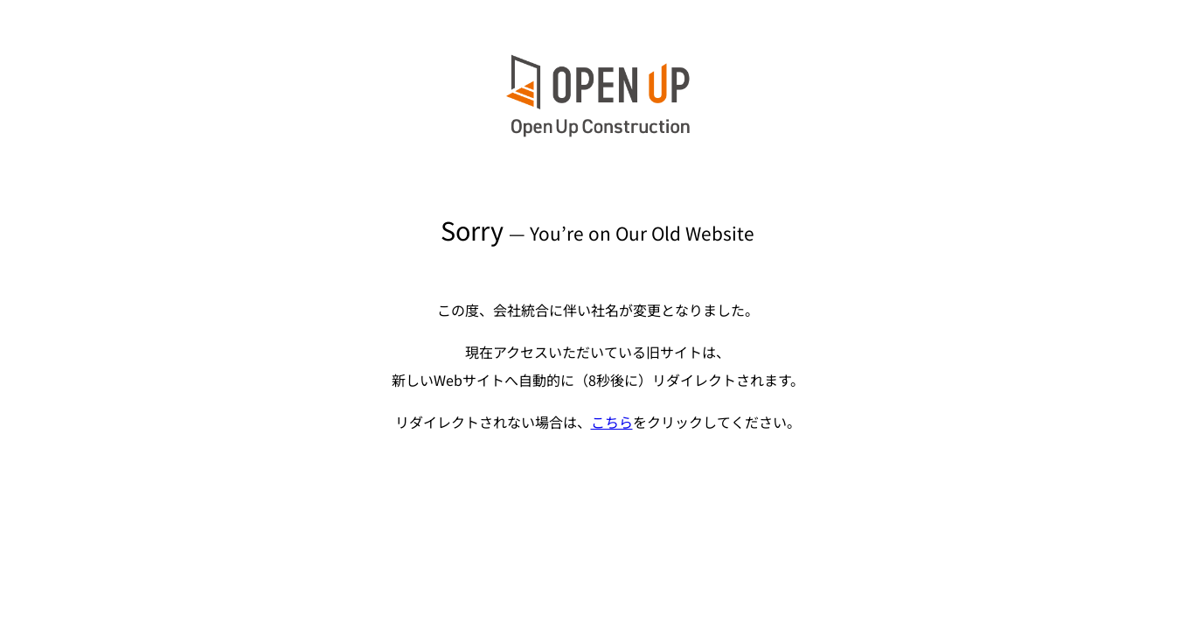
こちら (612, 421)
